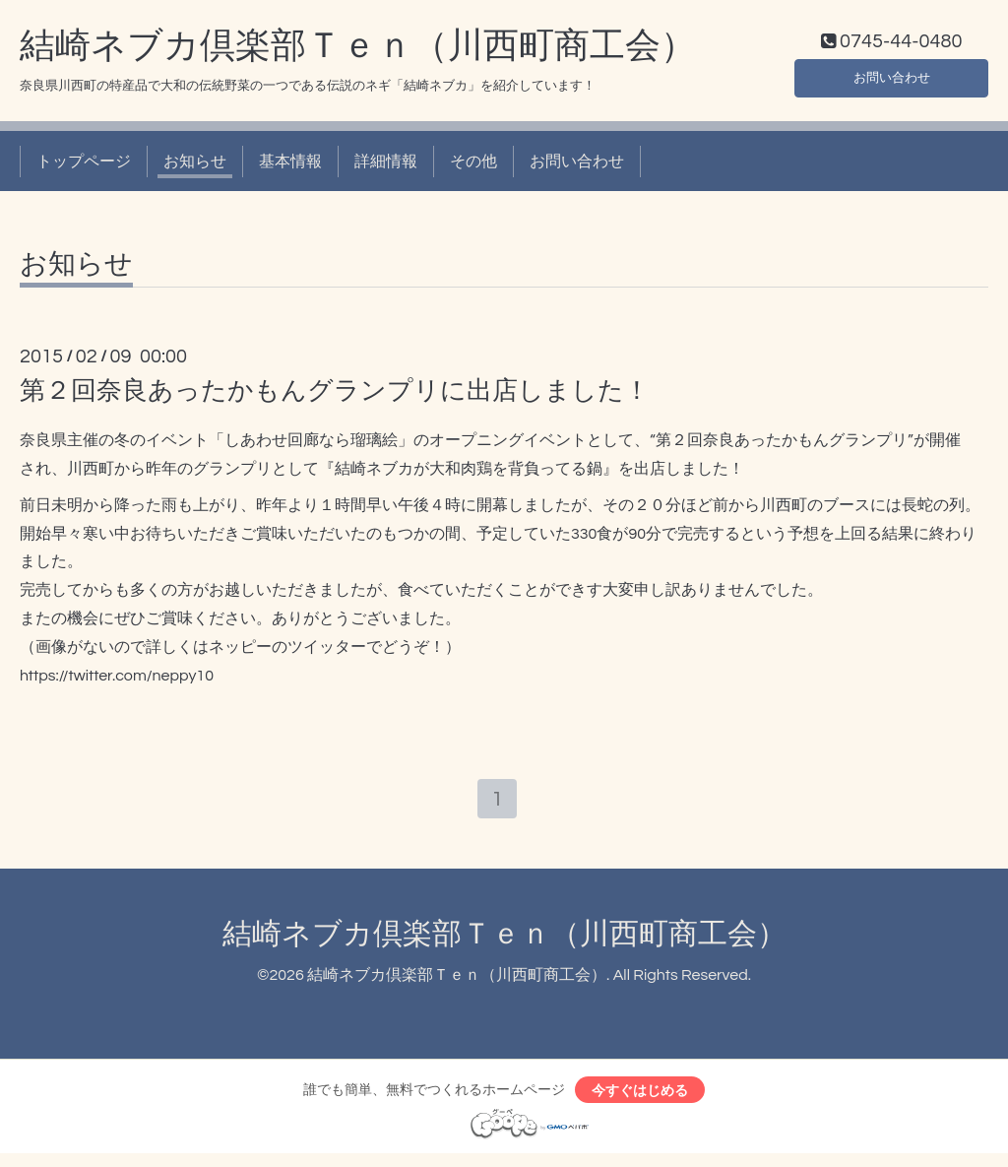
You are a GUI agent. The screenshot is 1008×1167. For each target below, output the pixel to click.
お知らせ (194, 165)
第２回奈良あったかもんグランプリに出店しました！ (335, 396)
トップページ (83, 165)
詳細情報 (385, 165)
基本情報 (290, 165)
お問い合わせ (892, 79)
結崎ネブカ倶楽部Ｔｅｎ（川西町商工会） (358, 50)
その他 (473, 165)
